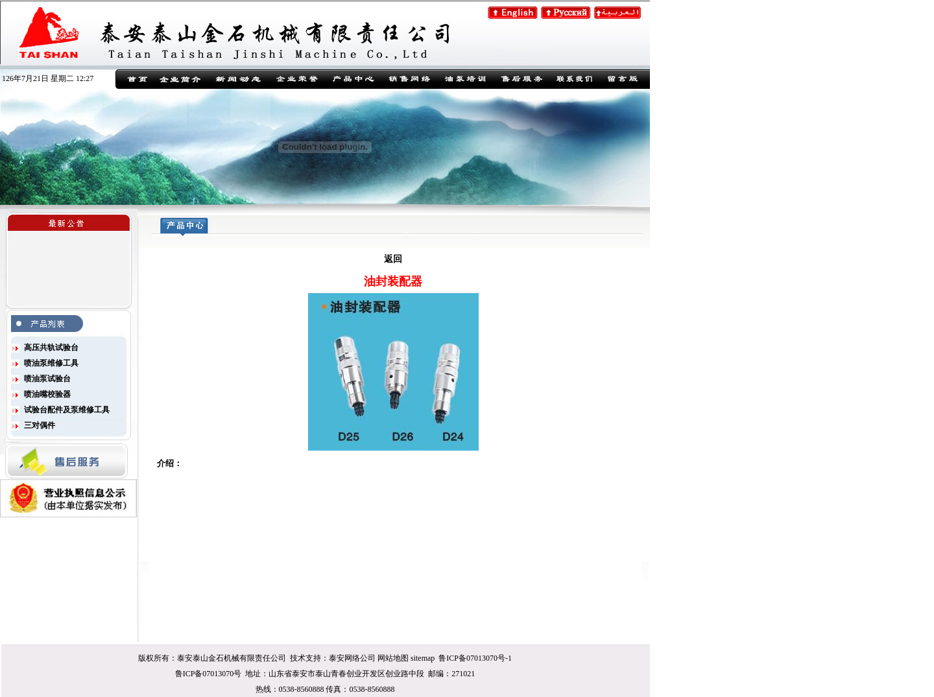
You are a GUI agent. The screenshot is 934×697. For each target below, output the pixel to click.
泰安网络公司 (352, 658)
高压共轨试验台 (51, 347)
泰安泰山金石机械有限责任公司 (231, 658)
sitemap (423, 658)
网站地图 (393, 658)
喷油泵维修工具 (51, 363)
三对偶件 (39, 425)
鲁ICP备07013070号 (208, 673)
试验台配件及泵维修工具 (67, 409)
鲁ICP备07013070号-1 (475, 658)
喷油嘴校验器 (47, 394)
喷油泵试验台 (47, 378)
